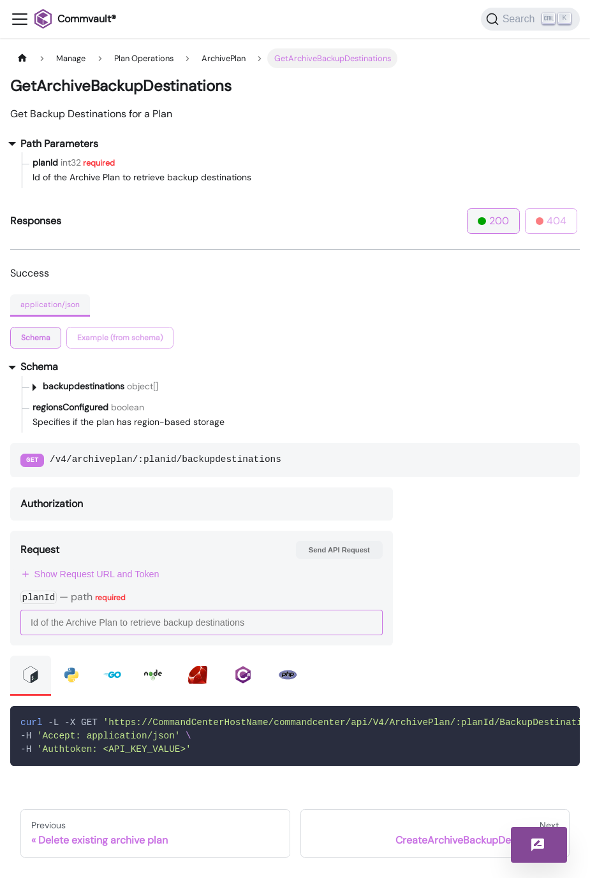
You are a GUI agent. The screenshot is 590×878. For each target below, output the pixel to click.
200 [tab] (493, 220)
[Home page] (22, 58)
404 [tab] (551, 220)
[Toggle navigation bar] (19, 19)
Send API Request (339, 550)
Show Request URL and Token (89, 574)
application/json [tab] (50, 304)
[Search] (530, 19)
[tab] (35, 338)
